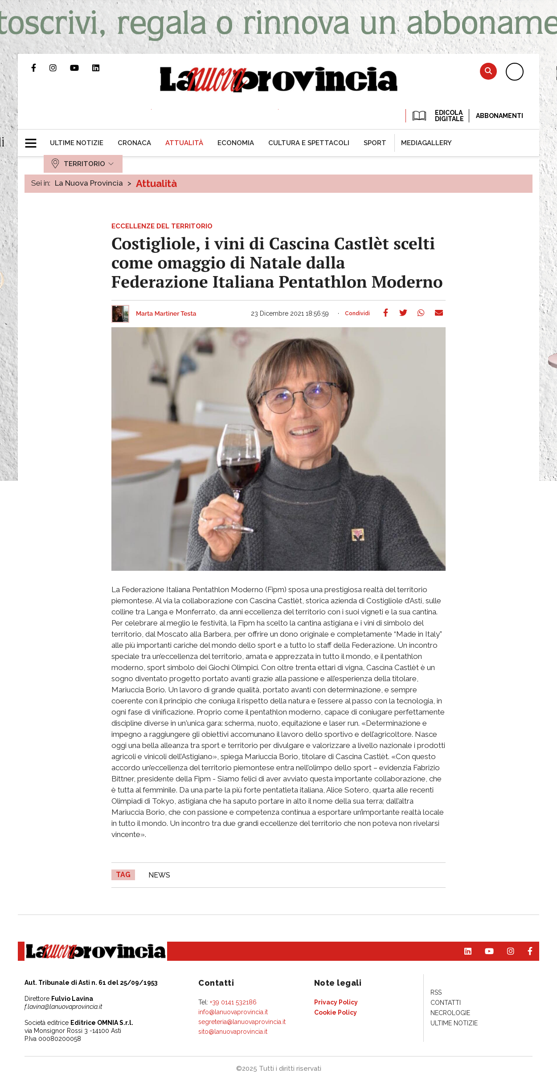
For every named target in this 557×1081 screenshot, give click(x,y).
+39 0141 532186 (233, 1002)
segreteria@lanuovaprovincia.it (242, 1021)
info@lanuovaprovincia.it (233, 1012)
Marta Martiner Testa (166, 313)
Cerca (488, 71)
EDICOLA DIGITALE (437, 115)
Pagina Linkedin (102, 68)
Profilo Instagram (59, 68)
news (159, 875)
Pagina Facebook (40, 68)
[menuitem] (77, 143)
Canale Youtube (81, 68)
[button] (34, 139)
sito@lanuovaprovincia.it (232, 1031)
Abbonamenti (499, 115)
